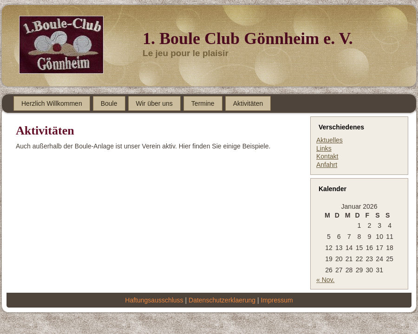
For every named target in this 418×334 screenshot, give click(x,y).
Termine (203, 103)
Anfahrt (326, 164)
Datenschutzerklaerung (222, 300)
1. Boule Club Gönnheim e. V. (248, 38)
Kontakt (327, 156)
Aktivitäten (248, 103)
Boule (109, 103)
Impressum (277, 300)
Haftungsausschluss (154, 300)
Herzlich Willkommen (51, 103)
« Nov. (325, 279)
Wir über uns (154, 103)
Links (324, 148)
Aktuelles (329, 140)
